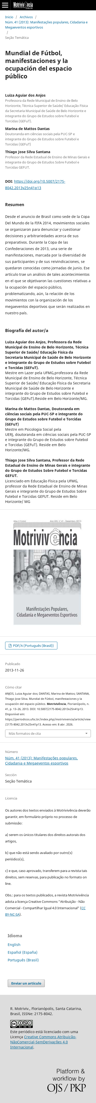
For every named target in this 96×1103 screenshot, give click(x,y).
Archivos (26, 17)
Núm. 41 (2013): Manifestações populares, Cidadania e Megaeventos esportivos (46, 25)
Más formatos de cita (25, 733)
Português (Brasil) (23, 960)
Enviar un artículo (26, 983)
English (14, 944)
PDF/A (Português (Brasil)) (33, 645)
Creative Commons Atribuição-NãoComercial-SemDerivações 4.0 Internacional (43, 1042)
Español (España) (22, 952)
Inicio (9, 17)
